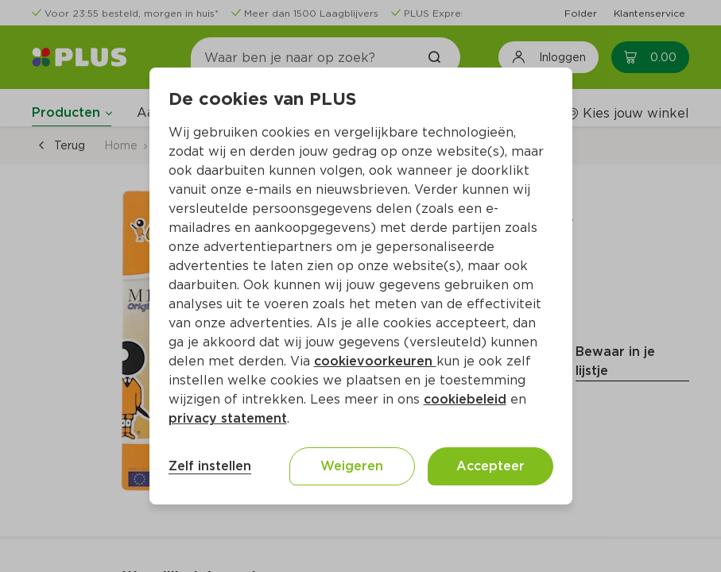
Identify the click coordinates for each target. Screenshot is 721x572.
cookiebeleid (465, 399)
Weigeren (351, 465)
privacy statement (228, 418)
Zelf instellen (210, 465)
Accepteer (490, 465)
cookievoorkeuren (375, 361)
